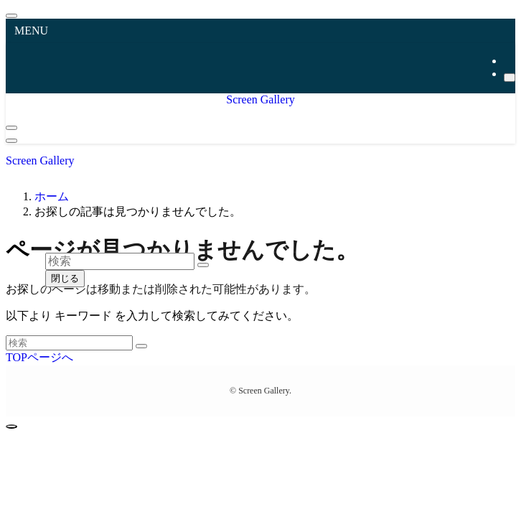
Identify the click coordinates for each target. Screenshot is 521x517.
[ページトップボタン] (11, 426)
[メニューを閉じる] (11, 16)
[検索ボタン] (11, 128)
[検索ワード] (69, 342)
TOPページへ (39, 357)
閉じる (65, 278)
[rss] (508, 61)
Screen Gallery (260, 99)
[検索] (509, 77)
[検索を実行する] (141, 346)
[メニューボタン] (11, 141)
